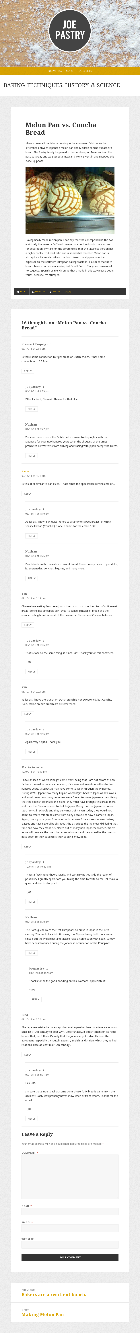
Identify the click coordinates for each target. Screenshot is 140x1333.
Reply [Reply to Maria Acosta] (28, 846)
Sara (25, 471)
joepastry (40, 291)
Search (70, 70)
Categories (85, 70)
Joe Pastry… (55, 70)
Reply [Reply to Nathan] (31, 455)
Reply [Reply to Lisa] (28, 1054)
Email (27, 1222)
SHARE (68, 292)
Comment (30, 1152)
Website (28, 1239)
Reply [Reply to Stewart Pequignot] (28, 371)
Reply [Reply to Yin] (28, 625)
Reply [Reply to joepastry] (31, 409)
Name (27, 1206)
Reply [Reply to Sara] (28, 493)
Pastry (56, 291)
